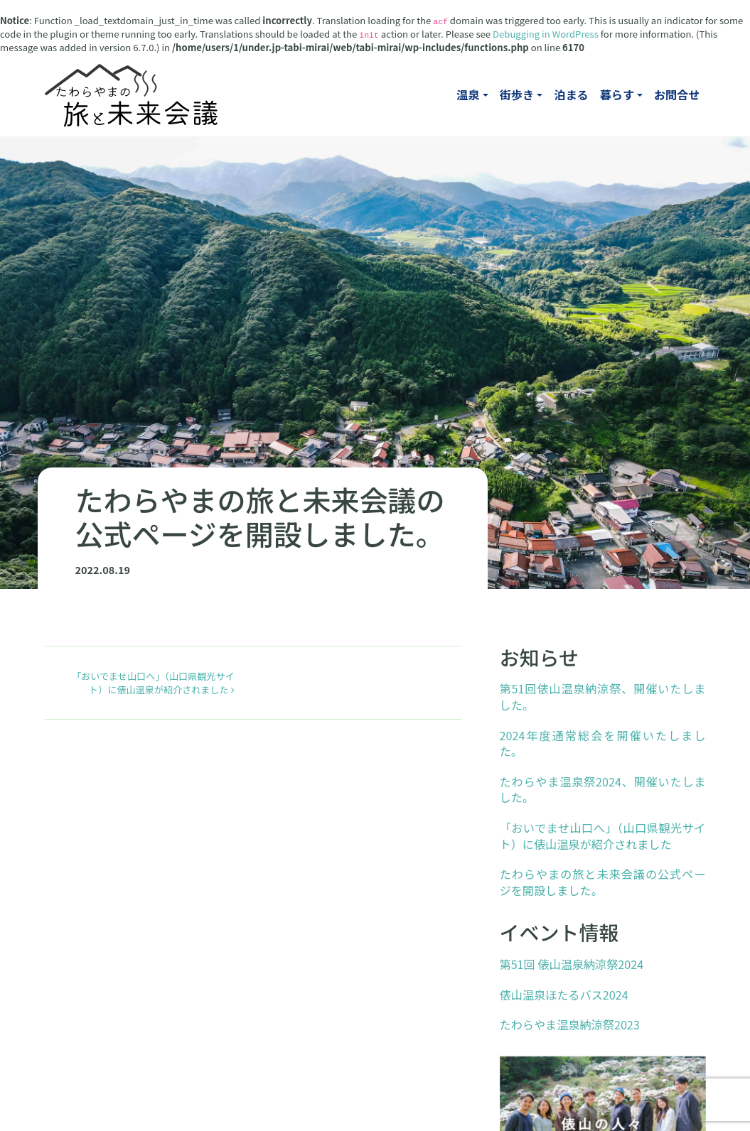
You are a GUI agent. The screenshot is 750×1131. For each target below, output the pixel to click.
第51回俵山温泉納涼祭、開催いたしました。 (603, 696)
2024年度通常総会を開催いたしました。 (603, 743)
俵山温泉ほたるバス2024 (564, 994)
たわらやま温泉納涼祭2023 (570, 1024)
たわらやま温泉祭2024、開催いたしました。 (603, 789)
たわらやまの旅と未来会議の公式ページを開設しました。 (603, 882)
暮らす (617, 94)
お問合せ (677, 94)
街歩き (517, 94)
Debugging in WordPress (546, 33)
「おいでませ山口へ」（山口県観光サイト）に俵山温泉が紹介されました (153, 682)
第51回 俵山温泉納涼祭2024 (572, 964)
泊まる (571, 94)
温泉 (467, 94)
